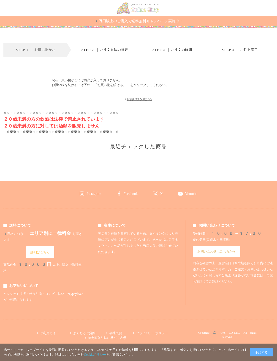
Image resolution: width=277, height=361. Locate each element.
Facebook (131, 194)
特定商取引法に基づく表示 (107, 338)
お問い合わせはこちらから (216, 251)
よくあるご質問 (84, 333)
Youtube (191, 194)
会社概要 (115, 333)
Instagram (94, 194)
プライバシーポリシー (152, 333)
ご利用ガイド (49, 333)
